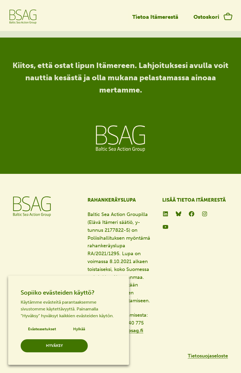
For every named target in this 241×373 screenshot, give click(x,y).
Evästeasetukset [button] (42, 329)
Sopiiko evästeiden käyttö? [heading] (58, 292)
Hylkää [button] (79, 329)
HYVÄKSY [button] (54, 345)
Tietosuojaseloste (208, 356)
